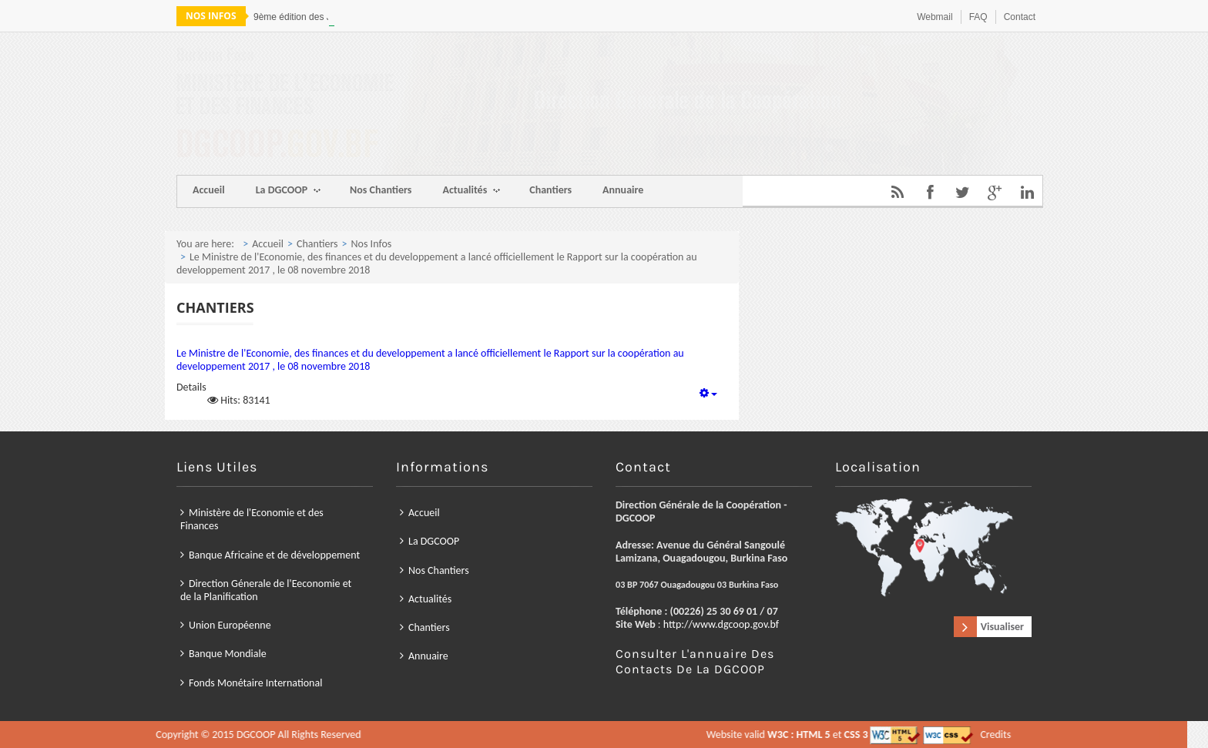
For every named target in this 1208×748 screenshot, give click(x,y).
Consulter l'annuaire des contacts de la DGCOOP (695, 661)
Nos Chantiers (380, 189)
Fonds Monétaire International (255, 682)
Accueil (209, 189)
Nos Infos (371, 243)
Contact (1019, 17)
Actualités (471, 191)
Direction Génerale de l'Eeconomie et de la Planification (265, 590)
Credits (635, 734)
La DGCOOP (288, 191)
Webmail (934, 17)
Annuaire (622, 189)
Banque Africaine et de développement (274, 554)
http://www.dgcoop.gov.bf (721, 624)
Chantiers (550, 189)
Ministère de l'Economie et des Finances (252, 519)
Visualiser (1002, 626)
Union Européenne (230, 625)
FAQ (978, 17)
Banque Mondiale (228, 653)
